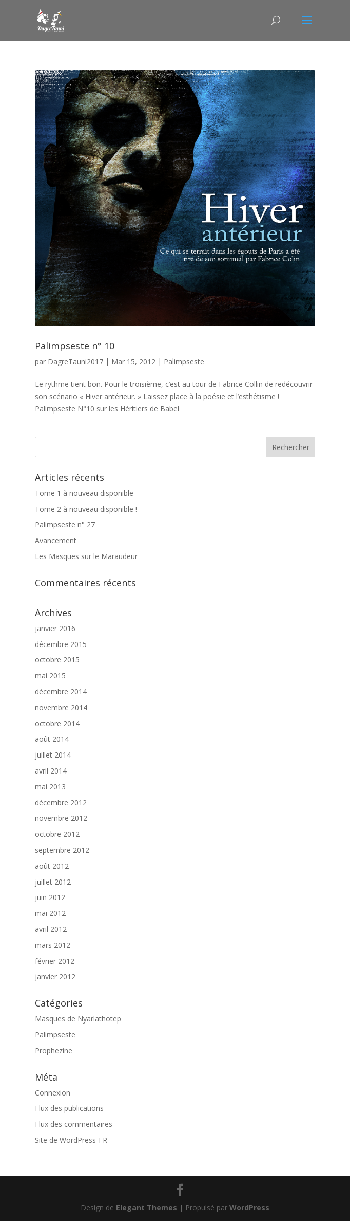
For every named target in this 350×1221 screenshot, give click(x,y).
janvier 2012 (55, 976)
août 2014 (52, 739)
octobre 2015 (57, 660)
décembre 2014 (61, 691)
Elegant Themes (146, 1207)
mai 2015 (50, 675)
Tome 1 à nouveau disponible (84, 493)
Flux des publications (69, 1108)
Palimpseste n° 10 (74, 345)
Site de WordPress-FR (71, 1140)
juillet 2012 (53, 882)
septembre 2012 (62, 850)
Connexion (52, 1093)
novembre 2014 (61, 707)
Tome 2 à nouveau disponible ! (86, 509)
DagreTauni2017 (75, 361)
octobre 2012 (57, 834)
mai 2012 (50, 913)
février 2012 (54, 961)
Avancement (55, 540)
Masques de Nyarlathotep (78, 1019)
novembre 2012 (61, 818)
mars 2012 (52, 945)
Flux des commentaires (73, 1124)
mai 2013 (50, 787)
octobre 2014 (57, 723)
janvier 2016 (55, 628)
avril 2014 (51, 771)
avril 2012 (51, 929)
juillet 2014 (53, 755)
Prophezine (53, 1050)
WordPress (249, 1207)
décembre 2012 (61, 802)
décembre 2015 (61, 644)
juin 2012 (50, 897)
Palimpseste (184, 361)
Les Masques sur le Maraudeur (86, 556)
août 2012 (52, 866)
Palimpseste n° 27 (65, 524)
